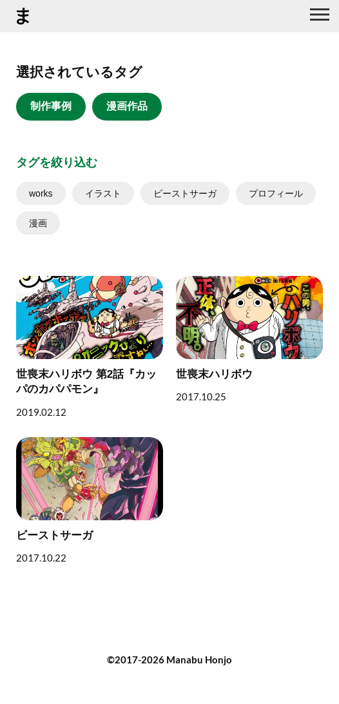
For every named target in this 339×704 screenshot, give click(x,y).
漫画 (38, 223)
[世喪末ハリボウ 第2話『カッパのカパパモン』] (89, 347)
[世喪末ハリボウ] (249, 339)
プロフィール (276, 193)
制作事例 (51, 106)
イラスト (103, 193)
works (41, 193)
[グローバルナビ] (320, 16)
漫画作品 (127, 106)
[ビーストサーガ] (89, 500)
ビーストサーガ (185, 193)
